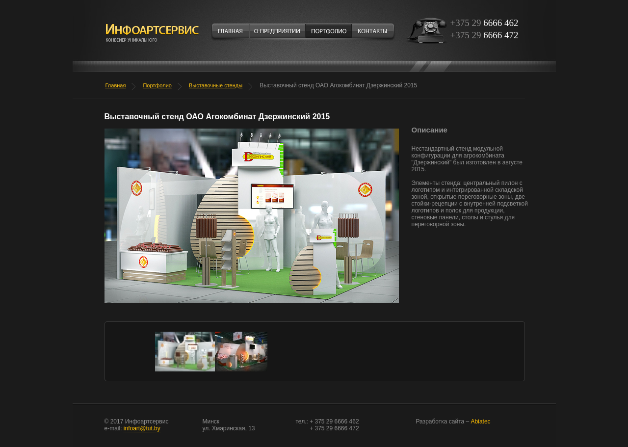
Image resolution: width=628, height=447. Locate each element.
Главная (115, 85)
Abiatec (453, 421)
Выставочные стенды (215, 85)
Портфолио (157, 85)
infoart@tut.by (142, 428)
